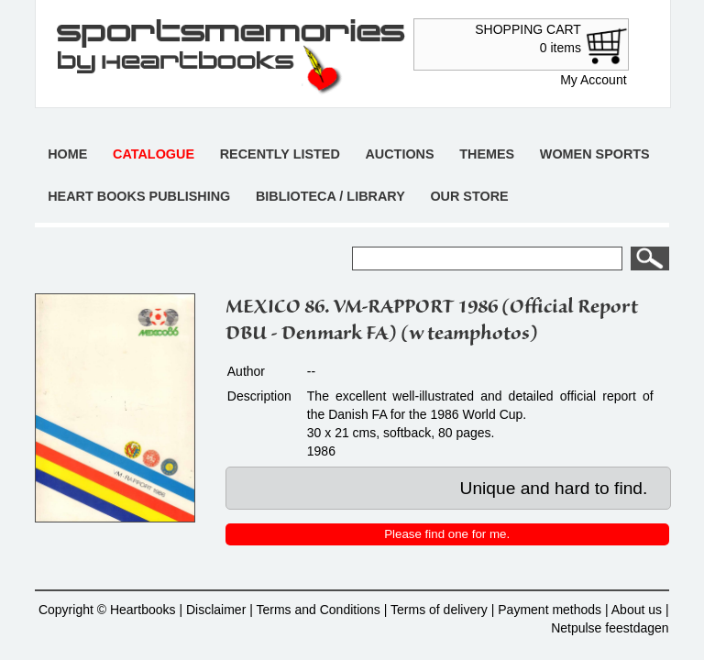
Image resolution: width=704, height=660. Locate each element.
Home (67, 154)
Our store (469, 196)
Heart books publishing (139, 196)
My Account (593, 79)
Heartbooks (143, 609)
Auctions (399, 154)
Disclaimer (216, 609)
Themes (486, 154)
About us (636, 609)
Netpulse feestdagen (609, 628)
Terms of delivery (439, 609)
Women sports (595, 154)
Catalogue (153, 154)
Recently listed (280, 154)
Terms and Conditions (318, 609)
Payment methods (549, 609)
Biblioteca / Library (330, 196)
